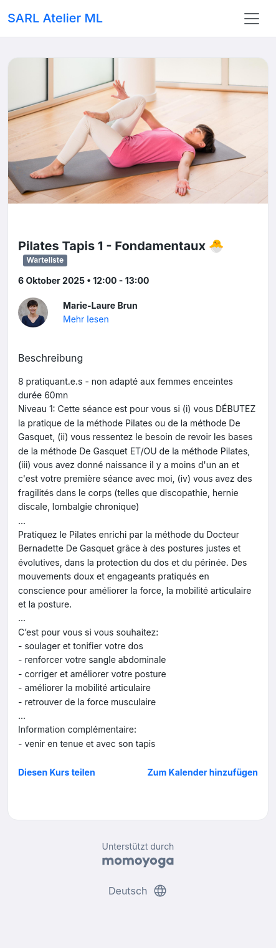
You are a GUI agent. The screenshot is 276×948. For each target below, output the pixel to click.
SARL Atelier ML (55, 18)
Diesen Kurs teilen (56, 772)
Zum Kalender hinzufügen (203, 772)
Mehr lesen (86, 319)
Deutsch (138, 890)
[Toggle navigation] (252, 19)
